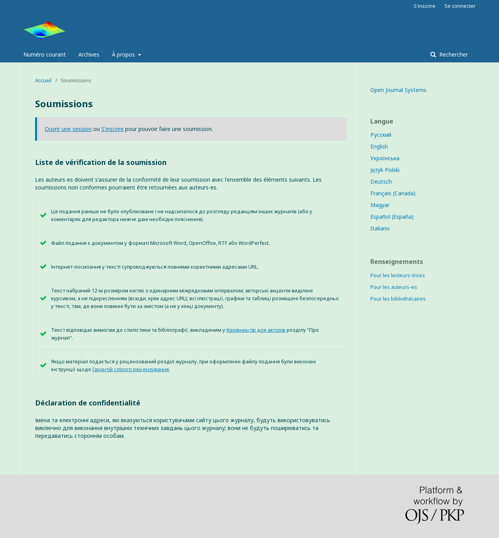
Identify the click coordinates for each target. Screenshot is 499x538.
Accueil (43, 80)
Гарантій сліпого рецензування (130, 369)
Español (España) (392, 216)
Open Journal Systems (398, 90)
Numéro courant (44, 54)
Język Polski (385, 169)
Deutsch (381, 181)
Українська (385, 158)
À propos (124, 54)
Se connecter (460, 5)
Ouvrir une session (68, 129)
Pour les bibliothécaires (398, 298)
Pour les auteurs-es (393, 286)
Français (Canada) (393, 193)
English (379, 146)
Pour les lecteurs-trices (397, 275)
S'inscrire (424, 5)
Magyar (379, 205)
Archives (88, 54)
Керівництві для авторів (255, 329)
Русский (380, 134)
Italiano (380, 228)
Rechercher (453, 54)
